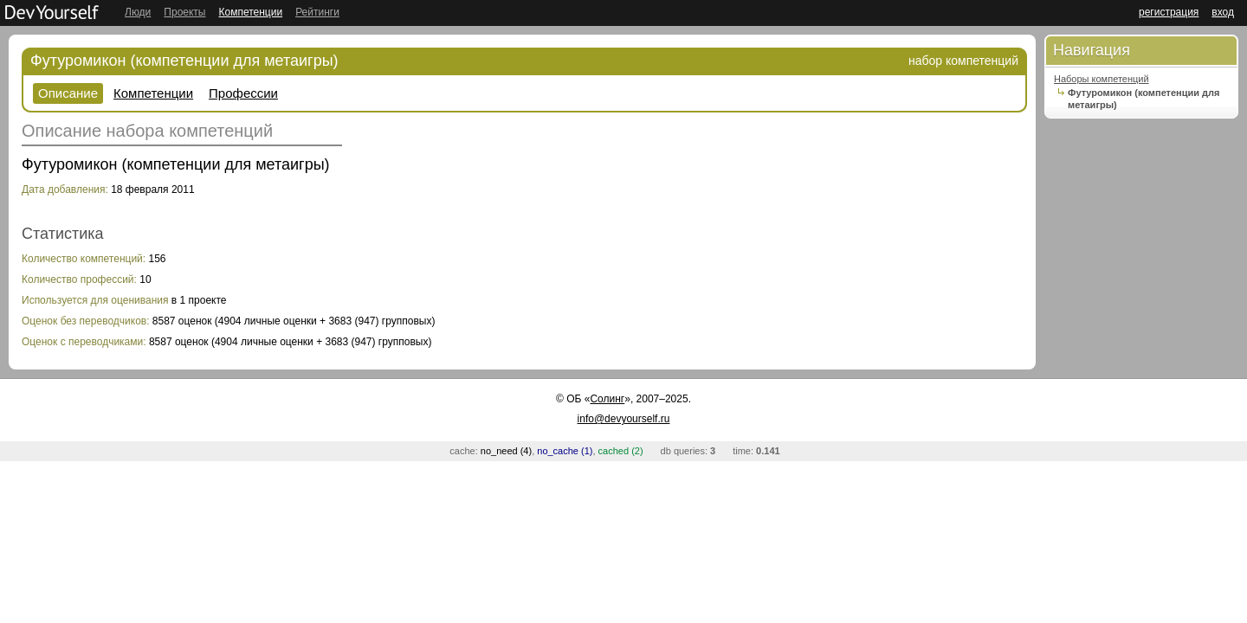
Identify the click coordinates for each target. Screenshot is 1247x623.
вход (1222, 12)
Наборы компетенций (1101, 79)
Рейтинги (317, 12)
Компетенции (250, 12)
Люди (138, 12)
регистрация (1169, 12)
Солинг (607, 399)
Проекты (184, 12)
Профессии (243, 93)
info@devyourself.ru (624, 419)
